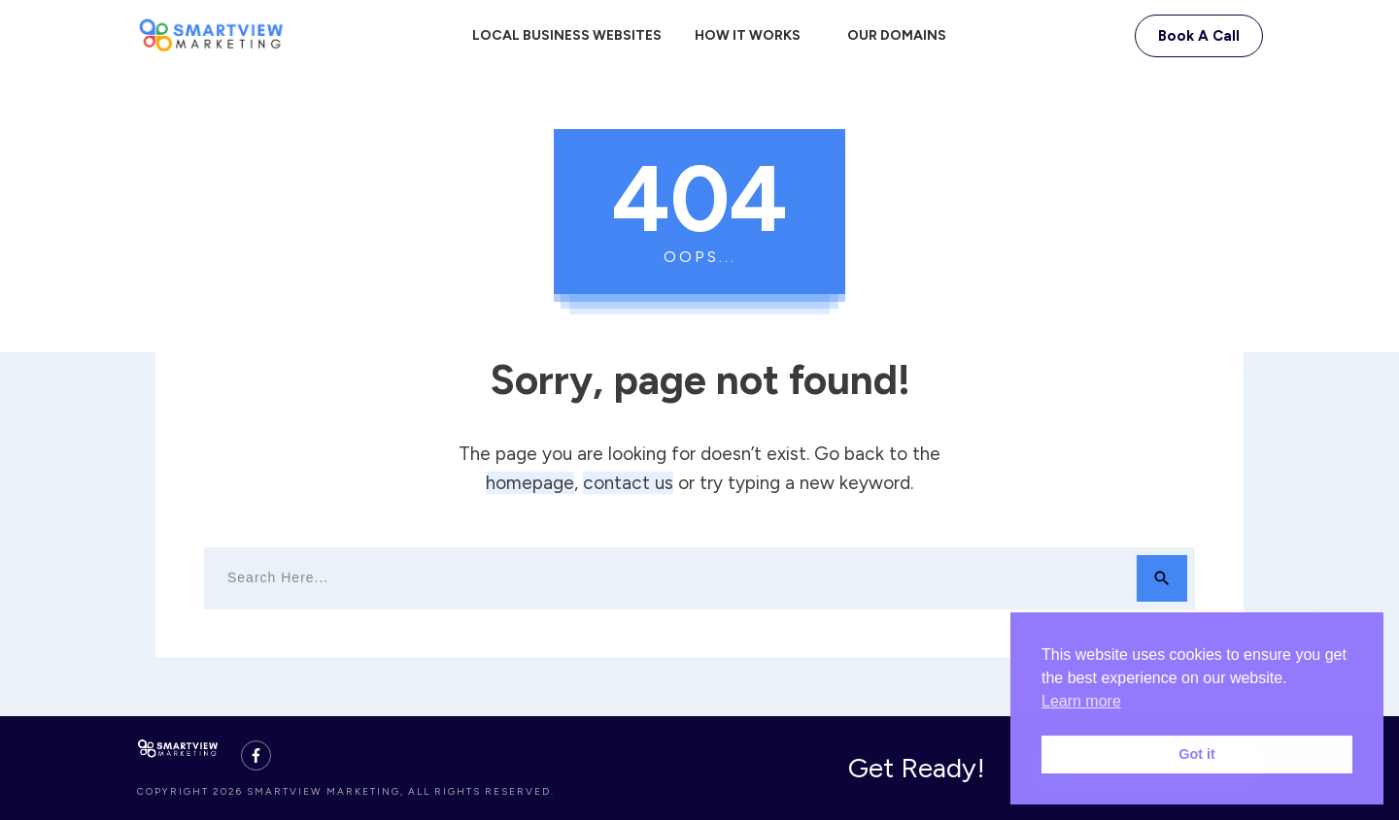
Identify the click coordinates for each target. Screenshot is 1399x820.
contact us (628, 483)
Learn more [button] (1081, 701)
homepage (530, 483)
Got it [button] (1196, 754)
